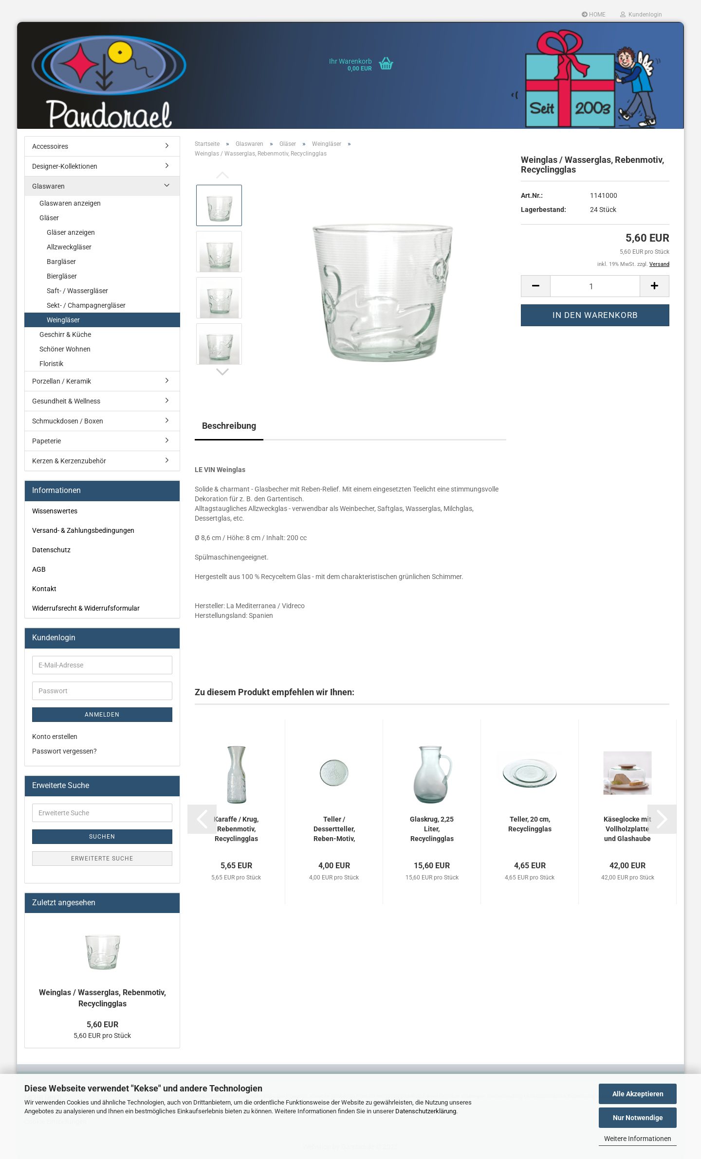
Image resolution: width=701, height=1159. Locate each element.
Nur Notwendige (638, 1118)
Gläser (49, 218)
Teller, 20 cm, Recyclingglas (530, 824)
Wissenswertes (54, 511)
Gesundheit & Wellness (66, 401)
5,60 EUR (102, 1024)
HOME (594, 14)
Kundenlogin (641, 14)
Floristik (51, 364)
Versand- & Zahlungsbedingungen (83, 530)
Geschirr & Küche (65, 334)
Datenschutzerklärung (425, 1111)
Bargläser (61, 261)
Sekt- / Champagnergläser (86, 305)
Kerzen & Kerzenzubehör (69, 461)
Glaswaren (48, 186)
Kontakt (44, 589)
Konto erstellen (54, 736)
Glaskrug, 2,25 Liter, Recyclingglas (432, 829)
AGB (39, 569)
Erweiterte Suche (102, 858)
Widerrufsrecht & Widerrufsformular (86, 608)
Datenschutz (51, 550)
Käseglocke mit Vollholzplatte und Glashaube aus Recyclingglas (627, 829)
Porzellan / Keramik (61, 381)
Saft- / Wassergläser (77, 291)
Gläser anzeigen (71, 232)
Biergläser (62, 276)
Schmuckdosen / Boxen (67, 421)
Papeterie (46, 441)
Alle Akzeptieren (638, 1094)
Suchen (102, 836)
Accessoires (50, 146)
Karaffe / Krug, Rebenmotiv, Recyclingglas (236, 829)
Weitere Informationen (637, 1138)
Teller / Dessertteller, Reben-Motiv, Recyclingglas (334, 829)
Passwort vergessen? (64, 751)
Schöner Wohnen (65, 349)
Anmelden (102, 714)
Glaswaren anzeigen (70, 203)
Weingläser (63, 320)
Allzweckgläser (69, 247)
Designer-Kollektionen (64, 166)
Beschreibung (229, 426)
